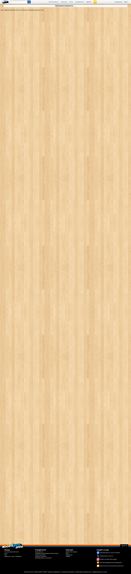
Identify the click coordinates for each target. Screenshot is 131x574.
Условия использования (67, 572)
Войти (125, 2)
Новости (64, 2)
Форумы (68, 556)
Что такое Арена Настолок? (11, 552)
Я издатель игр (39, 552)
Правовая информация (54, 572)
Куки (105, 572)
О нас (5, 553)
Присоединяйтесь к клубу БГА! (43, 558)
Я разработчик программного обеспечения (46, 553)
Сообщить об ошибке (40, 556)
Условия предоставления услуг (83, 572)
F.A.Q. (5, 555)
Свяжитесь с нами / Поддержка (13, 556)
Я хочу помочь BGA (40, 555)
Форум (88, 2)
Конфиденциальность (98, 572)
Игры (71, 2)
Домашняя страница (71, 552)
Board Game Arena (29, 572)
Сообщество (79, 2)
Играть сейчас (53, 2)
